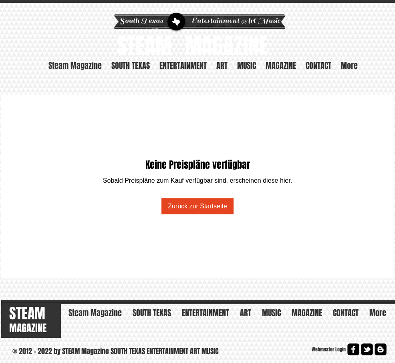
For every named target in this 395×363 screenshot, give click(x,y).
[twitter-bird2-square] (367, 349)
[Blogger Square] (381, 349)
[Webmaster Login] (328, 350)
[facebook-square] (353, 349)
